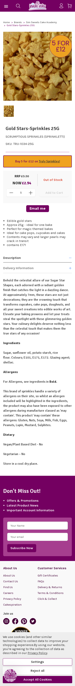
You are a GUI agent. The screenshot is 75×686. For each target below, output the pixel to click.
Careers (8, 593)
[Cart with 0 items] (71, 6)
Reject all (37, 671)
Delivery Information (37, 268)
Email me (38, 208)
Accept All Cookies (37, 679)
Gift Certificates (48, 575)
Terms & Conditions (51, 593)
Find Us (8, 587)
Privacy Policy (12, 599)
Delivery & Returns (50, 587)
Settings (37, 662)
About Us (9, 575)
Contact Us (10, 581)
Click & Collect (47, 599)
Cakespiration (12, 604)
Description (37, 258)
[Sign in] (63, 6)
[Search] (18, 6)
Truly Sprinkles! (49, 161)
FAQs (41, 581)
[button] (10, 675)
